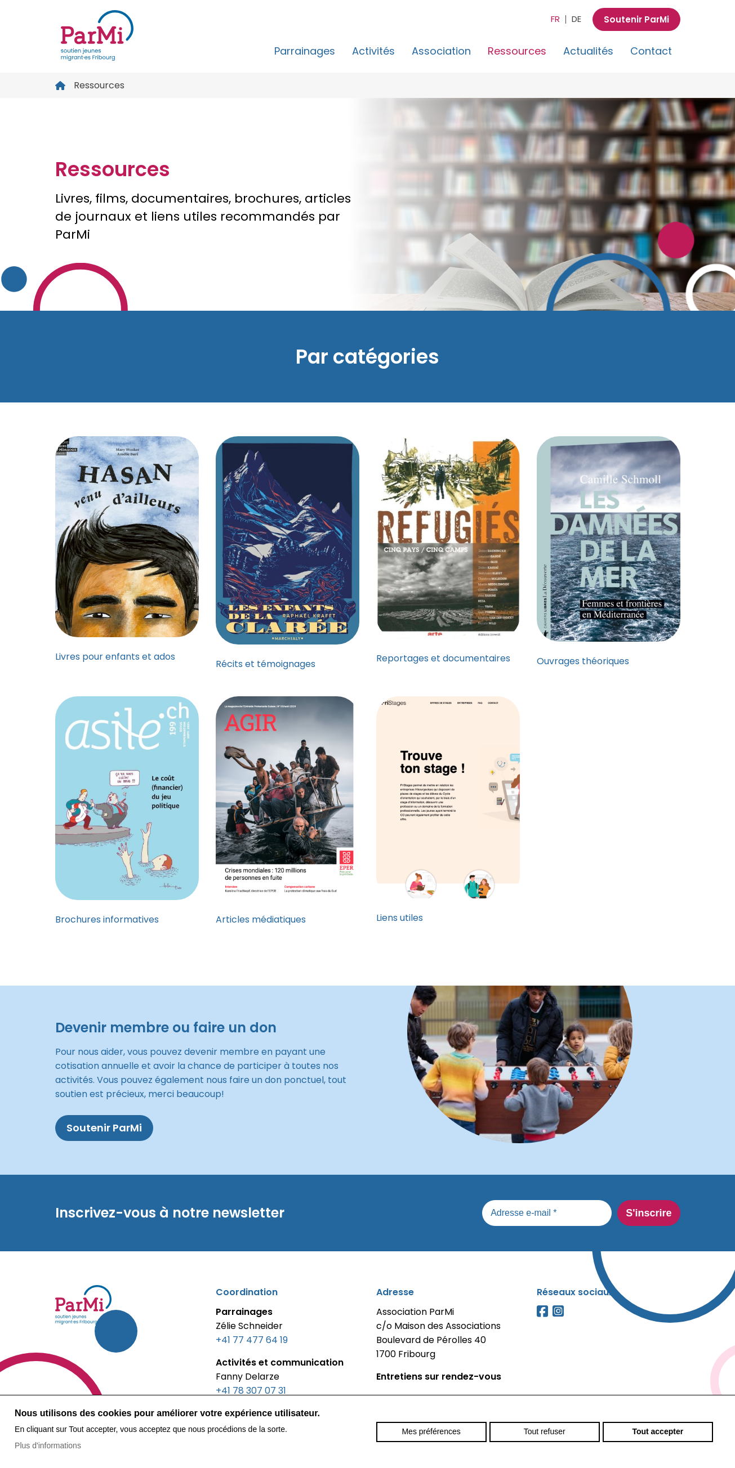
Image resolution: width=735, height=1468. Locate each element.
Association (441, 51)
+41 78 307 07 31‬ (251, 1390)
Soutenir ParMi (635, 19)
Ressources (517, 51)
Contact (651, 51)
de (575, 19)
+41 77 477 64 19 (252, 1339)
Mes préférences (431, 1431)
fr (553, 19)
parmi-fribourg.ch (97, 35)
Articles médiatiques (261, 919)
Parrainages (304, 51)
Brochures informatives (107, 919)
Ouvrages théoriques (583, 661)
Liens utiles (399, 917)
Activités (373, 51)
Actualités (588, 51)
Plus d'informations (48, 1445)
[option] (367, 204)
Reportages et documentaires (443, 658)
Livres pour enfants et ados (115, 656)
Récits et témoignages (265, 663)
